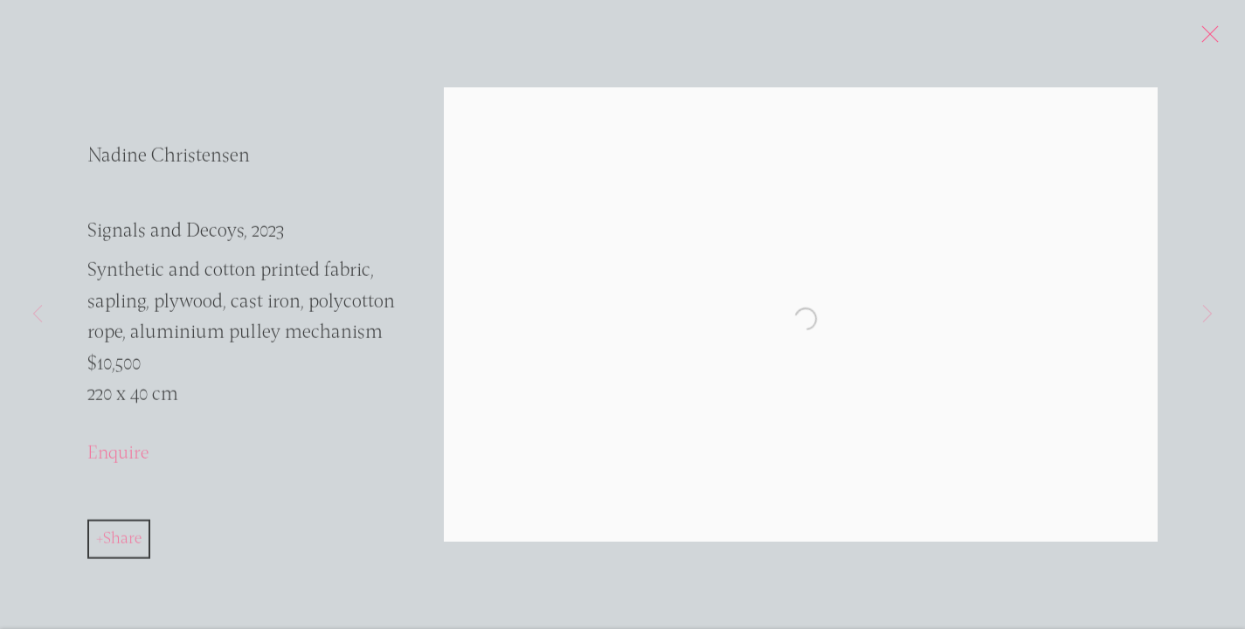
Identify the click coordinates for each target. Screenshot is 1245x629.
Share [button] (122, 544)
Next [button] (1207, 314)
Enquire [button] (118, 458)
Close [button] (1218, 39)
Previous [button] (37, 314)
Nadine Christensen (168, 162)
